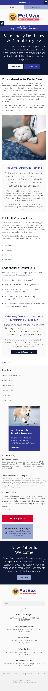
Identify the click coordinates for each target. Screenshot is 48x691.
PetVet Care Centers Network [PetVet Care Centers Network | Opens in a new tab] (27, 683)
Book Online (15, 67)
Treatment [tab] (8, 255)
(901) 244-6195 (26, 631)
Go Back (7, 362)
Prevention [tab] (9, 260)
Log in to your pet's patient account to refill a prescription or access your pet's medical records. (17, 531)
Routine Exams (7, 380)
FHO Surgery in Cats (10, 459)
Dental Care (6, 395)
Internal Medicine (8, 385)
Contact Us (24, 577)
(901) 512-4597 (26, 654)
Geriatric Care (6, 400)
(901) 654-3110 (26, 666)
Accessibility (15, 673)
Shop (12, 7)
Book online (36, 7)
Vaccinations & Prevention (11, 375)
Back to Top (24, 675)
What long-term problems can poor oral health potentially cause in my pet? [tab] (22, 290)
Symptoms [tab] (8, 246)
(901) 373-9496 (26, 643)
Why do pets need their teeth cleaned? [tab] (19, 280)
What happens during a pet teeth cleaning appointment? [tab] (20, 297)
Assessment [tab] (9, 250)
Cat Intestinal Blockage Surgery (14, 476)
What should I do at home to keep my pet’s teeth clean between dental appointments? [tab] (25, 304)
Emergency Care (7, 390)
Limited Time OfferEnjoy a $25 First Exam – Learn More (23, 27)
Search (37, 673)
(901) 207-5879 (26, 620)
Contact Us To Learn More (24, 352)
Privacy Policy (6, 673)
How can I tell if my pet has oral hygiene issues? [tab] (22, 285)
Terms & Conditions (27, 673)
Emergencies (17, 518)
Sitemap (43, 673)
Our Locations (32, 67)
